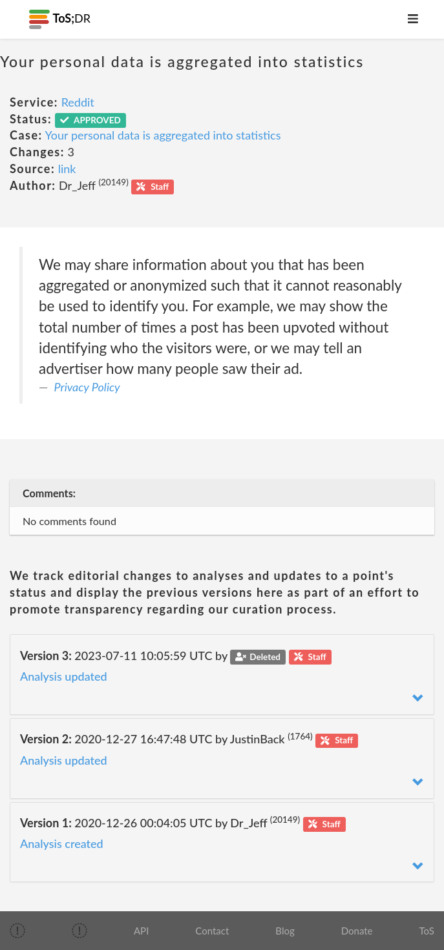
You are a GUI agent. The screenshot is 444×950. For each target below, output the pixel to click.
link (67, 168)
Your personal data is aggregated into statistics (163, 135)
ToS (426, 930)
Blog (284, 930)
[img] (17, 930)
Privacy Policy (87, 387)
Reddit (77, 102)
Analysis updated (63, 676)
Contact (212, 930)
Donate (357, 930)
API (141, 930)
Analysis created (61, 843)
